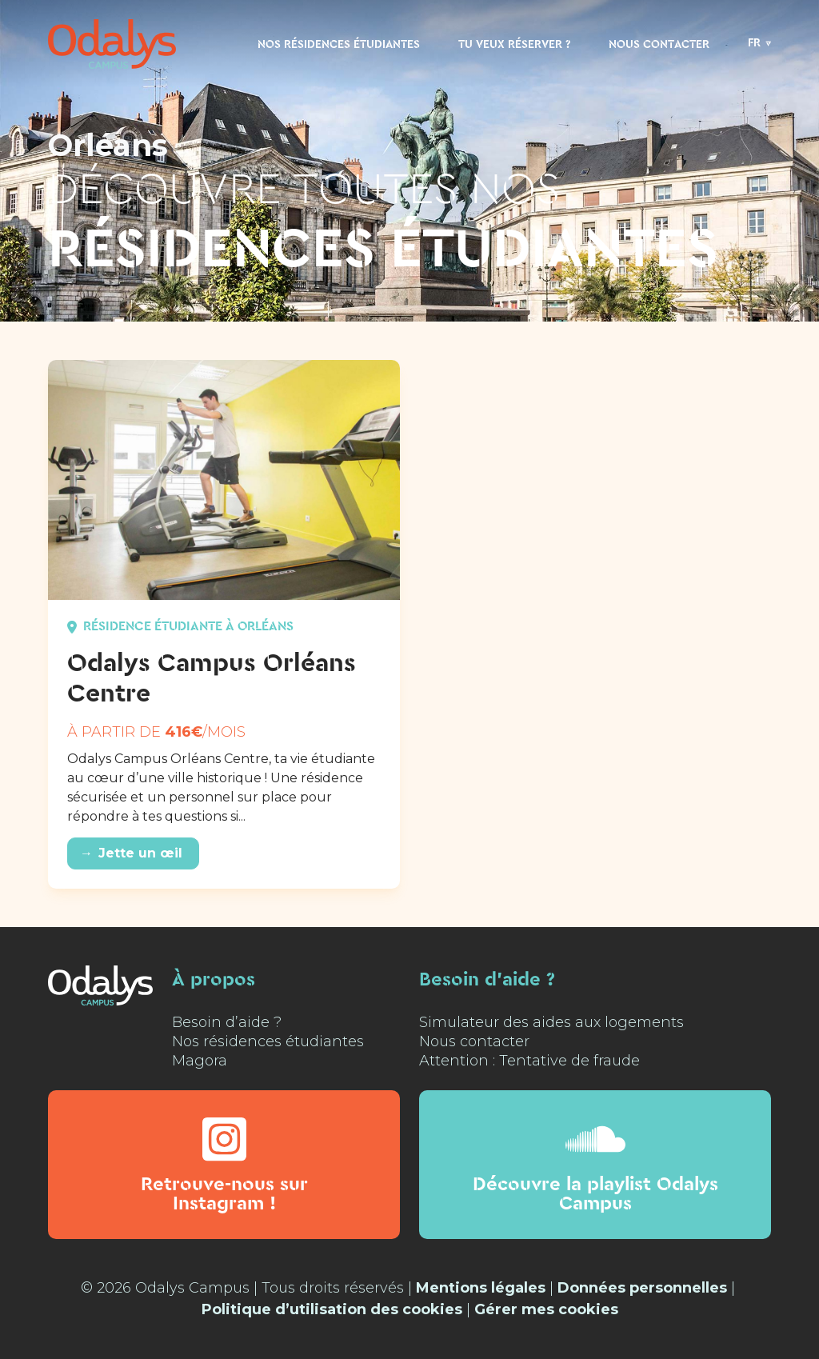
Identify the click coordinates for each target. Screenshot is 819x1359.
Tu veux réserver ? (514, 45)
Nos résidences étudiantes (339, 45)
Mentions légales (480, 1288)
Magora (199, 1060)
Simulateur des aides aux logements (551, 1022)
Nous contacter (659, 45)
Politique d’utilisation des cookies (332, 1309)
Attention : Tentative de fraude (529, 1060)
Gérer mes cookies (546, 1309)
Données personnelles (642, 1288)
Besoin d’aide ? (227, 1022)
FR (754, 43)
